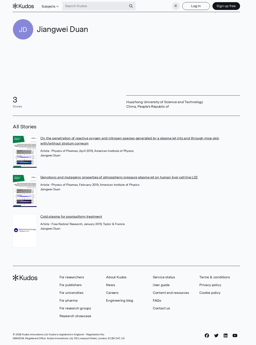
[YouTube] (235, 335)
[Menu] (176, 6)
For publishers (70, 285)
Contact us (161, 308)
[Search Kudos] (94, 6)
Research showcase (75, 316)
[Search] (131, 6)
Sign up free (226, 6)
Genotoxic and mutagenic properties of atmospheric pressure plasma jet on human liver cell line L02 (118, 177)
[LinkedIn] (226, 335)
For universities (71, 293)
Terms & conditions (214, 277)
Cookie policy (209, 293)
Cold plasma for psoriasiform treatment (71, 216)
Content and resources (171, 293)
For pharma (68, 300)
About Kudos (116, 277)
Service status (164, 277)
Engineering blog (119, 300)
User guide (161, 285)
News (110, 285)
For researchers (71, 277)
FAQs (157, 300)
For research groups (75, 308)
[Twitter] (216, 335)
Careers (112, 293)
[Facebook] (207, 335)
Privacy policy (210, 285)
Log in (196, 6)
